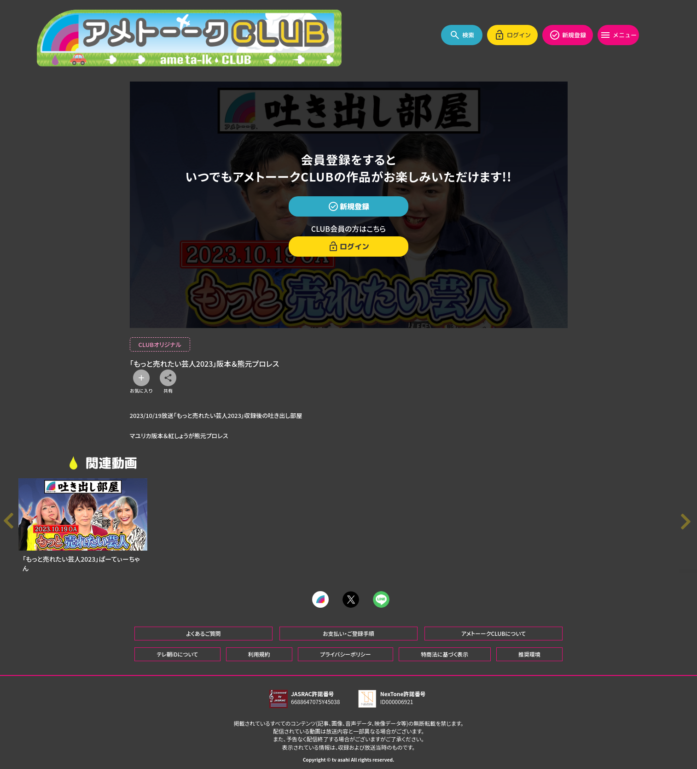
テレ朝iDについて (177, 649)
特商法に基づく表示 (444, 649)
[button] (688, 521)
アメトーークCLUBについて (493, 628)
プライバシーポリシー (345, 649)
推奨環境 (529, 649)
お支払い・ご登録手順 (348, 628)
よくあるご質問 (203, 628)
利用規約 (259, 649)
